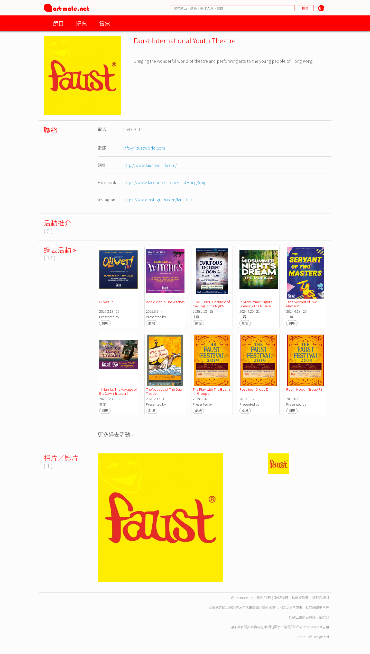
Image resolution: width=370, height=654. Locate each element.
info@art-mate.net (308, 626)
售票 (104, 23)
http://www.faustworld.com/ (150, 165)
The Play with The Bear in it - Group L (212, 391)
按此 (325, 617)
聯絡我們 (281, 597)
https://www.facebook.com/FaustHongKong (164, 182)
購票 (81, 23)
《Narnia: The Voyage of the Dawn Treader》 (118, 391)
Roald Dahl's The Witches (165, 301)
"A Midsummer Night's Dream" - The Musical (256, 303)
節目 (58, 23)
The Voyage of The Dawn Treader (165, 391)
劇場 (104, 323)
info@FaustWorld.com (144, 148)
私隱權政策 (300, 597)
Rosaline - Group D (254, 389)
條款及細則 (320, 597)
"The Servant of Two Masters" (302, 303)
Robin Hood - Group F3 (304, 389)
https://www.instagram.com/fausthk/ (157, 199)
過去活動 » (60, 250)
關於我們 (264, 597)
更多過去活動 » (116, 434)
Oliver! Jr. (106, 301)
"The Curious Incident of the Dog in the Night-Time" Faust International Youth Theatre (212, 308)
